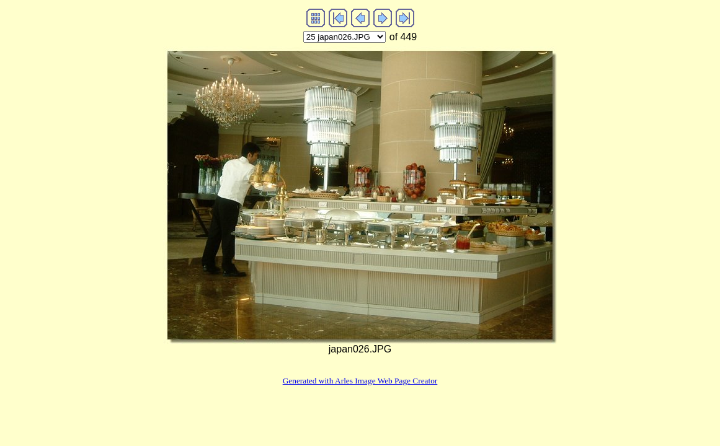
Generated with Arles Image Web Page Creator (360, 380)
